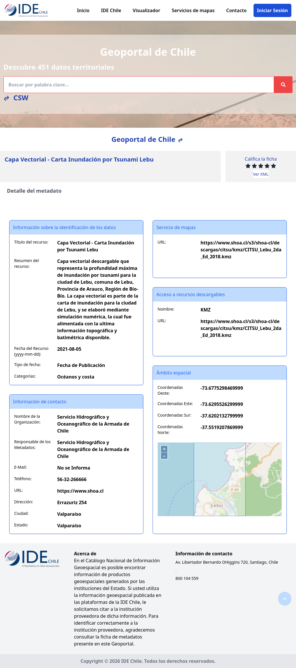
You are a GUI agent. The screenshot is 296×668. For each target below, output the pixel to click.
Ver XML (261, 174)
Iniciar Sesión (272, 10)
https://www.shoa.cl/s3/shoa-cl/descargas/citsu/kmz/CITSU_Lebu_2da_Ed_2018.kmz (241, 250)
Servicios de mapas (193, 10)
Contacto (236, 10)
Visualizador (146, 10)
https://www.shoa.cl (80, 491)
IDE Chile (111, 10)
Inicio (83, 10)
